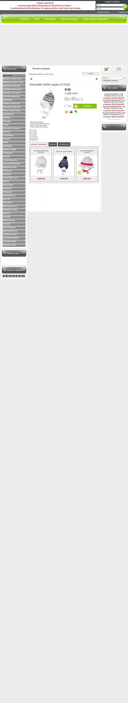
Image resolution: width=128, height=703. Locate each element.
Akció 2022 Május (10, 241)
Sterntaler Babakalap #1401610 (87, 151)
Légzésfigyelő (8, 135)
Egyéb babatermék (10, 231)
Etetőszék (7, 118)
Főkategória (33, 74)
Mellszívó (6, 132)
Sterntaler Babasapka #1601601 (41, 151)
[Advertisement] (64, 45)
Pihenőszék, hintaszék (11, 128)
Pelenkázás (7, 188)
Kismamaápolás (9, 196)
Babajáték (7, 224)
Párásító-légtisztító (10, 160)
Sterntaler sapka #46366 (64, 151)
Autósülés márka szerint (12, 89)
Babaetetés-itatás (9, 167)
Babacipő (6, 217)
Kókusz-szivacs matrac (12, 111)
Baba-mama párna (10, 206)
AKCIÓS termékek (10, 234)
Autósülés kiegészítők (11, 97)
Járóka (5, 125)
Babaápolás (7, 192)
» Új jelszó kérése (102, 12)
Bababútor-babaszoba (11, 104)
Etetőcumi (7, 174)
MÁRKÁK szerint (9, 245)
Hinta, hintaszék (9, 227)
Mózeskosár (7, 100)
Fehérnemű (7, 203)
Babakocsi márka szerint (12, 79)
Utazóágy (6, 121)
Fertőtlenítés (8, 153)
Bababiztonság (9, 220)
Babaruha (6, 213)
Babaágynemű (8, 114)
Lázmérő (6, 157)
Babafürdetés (8, 185)
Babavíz (6, 181)
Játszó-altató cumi (10, 178)
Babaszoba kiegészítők (12, 107)
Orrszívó (6, 139)
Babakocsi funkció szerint (13, 82)
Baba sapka (50, 74)
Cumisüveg (7, 171)
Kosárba (87, 106)
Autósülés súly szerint (11, 93)
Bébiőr (5, 142)
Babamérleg (7, 146)
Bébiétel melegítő (9, 150)
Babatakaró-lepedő (10, 210)
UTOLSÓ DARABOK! (11, 238)
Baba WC (6, 199)
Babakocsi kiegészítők (11, 86)
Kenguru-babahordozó (11, 164)
